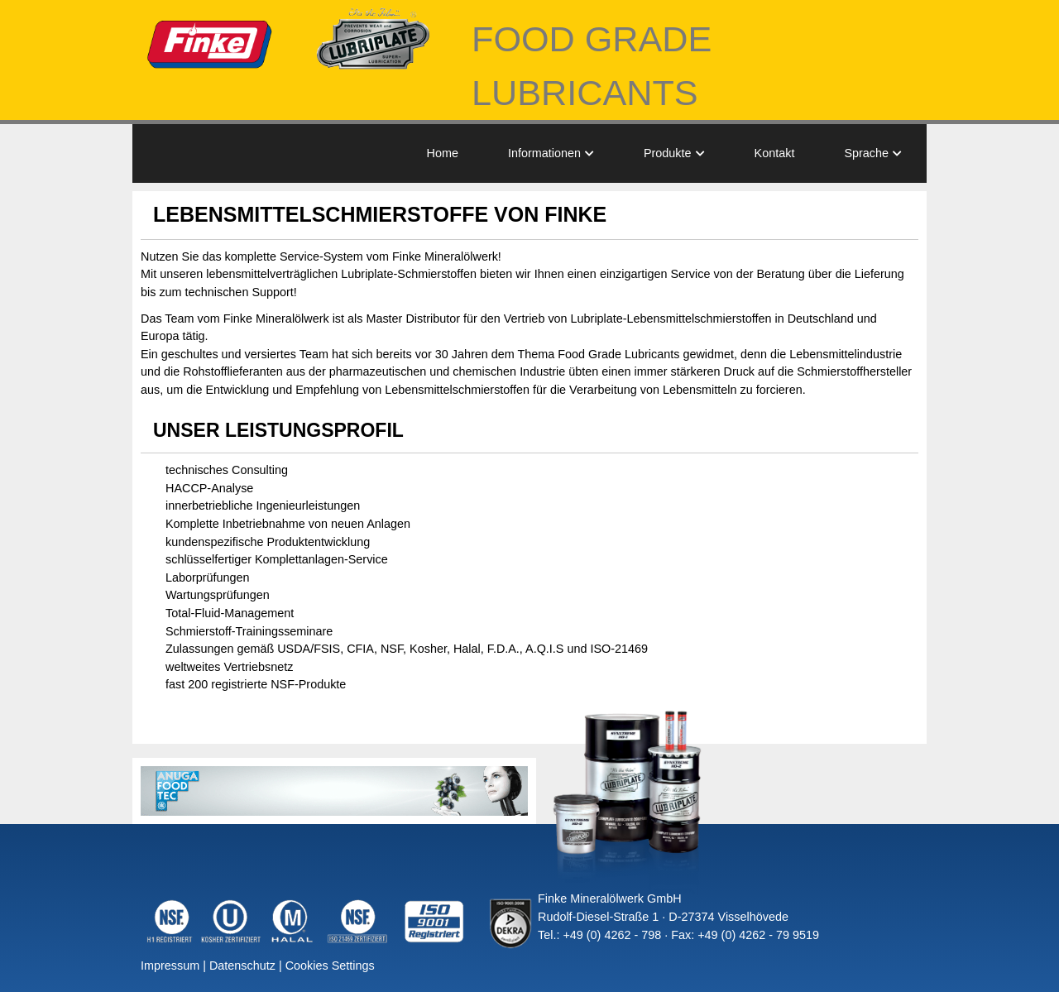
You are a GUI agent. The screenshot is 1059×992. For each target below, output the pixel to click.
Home (442, 153)
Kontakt (775, 153)
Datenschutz (242, 965)
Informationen (544, 153)
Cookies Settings (330, 965)
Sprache (866, 153)
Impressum (170, 965)
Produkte (668, 153)
